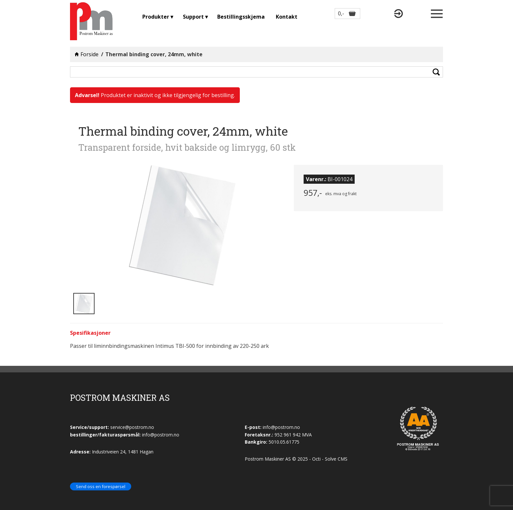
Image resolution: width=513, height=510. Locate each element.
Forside (89, 54)
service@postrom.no (132, 427)
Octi (316, 459)
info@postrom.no (281, 427)
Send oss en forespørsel (100, 486)
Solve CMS (336, 459)
